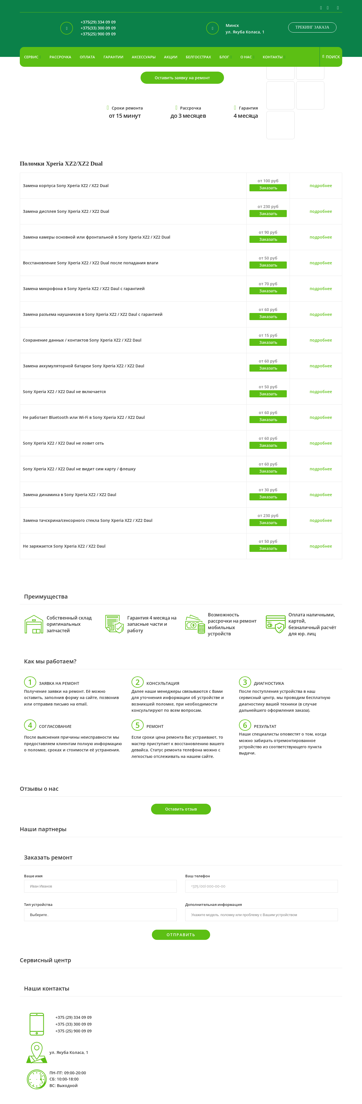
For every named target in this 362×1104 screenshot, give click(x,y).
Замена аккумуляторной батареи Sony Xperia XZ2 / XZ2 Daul (83, 365)
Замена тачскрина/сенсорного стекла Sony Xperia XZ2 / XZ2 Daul (87, 520)
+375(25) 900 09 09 (98, 34)
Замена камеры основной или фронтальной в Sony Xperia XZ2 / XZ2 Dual (96, 237)
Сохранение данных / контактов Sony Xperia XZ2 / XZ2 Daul (82, 340)
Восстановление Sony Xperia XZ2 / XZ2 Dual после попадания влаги (90, 262)
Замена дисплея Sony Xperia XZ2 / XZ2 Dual (66, 211)
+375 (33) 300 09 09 (73, 1024)
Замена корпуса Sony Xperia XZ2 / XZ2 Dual (66, 185)
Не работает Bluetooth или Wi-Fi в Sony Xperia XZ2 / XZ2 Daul (84, 417)
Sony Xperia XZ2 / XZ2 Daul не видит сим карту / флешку (79, 468)
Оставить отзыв (181, 809)
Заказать (268, 187)
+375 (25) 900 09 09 (73, 1031)
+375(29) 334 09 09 (98, 22)
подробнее (321, 185)
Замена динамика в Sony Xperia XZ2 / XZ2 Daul (69, 494)
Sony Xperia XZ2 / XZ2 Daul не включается (64, 391)
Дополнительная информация (213, 904)
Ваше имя (33, 875)
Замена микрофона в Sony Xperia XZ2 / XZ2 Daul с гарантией (84, 288)
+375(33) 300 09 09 (98, 28)
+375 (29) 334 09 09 (73, 1017)
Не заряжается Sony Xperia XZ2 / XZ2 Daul (64, 546)
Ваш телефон (197, 875)
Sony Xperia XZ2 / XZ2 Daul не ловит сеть (63, 443)
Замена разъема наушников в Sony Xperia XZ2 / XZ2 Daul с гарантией (93, 314)
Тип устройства (38, 904)
